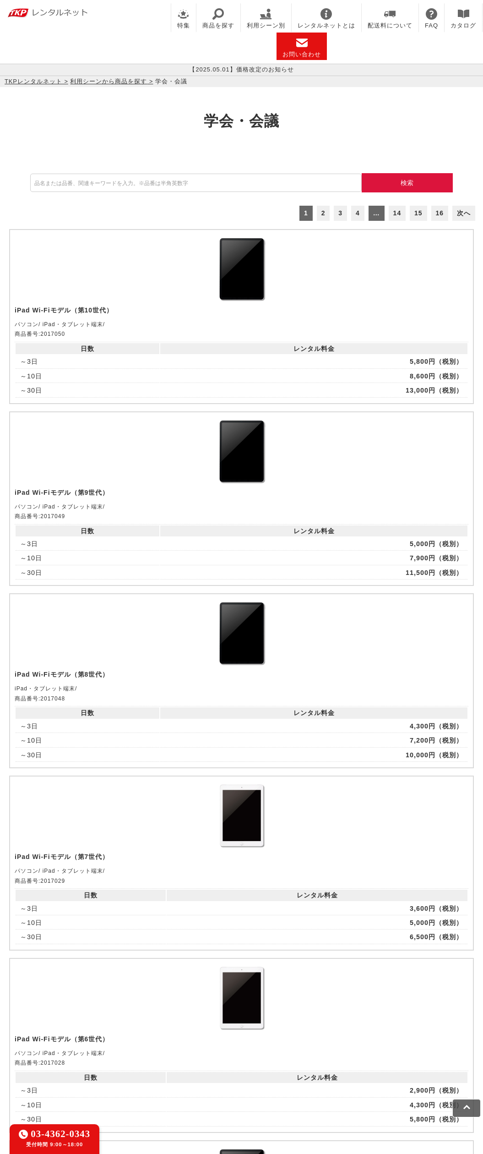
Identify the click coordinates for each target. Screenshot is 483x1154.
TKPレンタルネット (33, 81)
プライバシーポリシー (75, 1083)
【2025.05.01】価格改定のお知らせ (241, 69)
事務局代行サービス (252, 1053)
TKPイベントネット (430, 1041)
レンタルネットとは (326, 18)
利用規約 (20, 1083)
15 (418, 213)
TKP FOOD (196, 1053)
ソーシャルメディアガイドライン (167, 1083)
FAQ (431, 18)
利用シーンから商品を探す (108, 81)
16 (440, 213)
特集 (183, 18)
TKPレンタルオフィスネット (144, 1041)
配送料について (390, 18)
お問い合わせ (301, 47)
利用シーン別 (266, 18)
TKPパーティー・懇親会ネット (124, 1053)
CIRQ (84, 1041)
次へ (464, 213)
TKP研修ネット (293, 1041)
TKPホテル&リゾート (229, 1041)
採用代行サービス (316, 1053)
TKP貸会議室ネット (38, 1041)
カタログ (463, 18)
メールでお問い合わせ (241, 928)
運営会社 (239, 1083)
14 (397, 213)
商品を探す (218, 18)
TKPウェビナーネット (358, 1041)
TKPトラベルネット (382, 1053)
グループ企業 (280, 1083)
